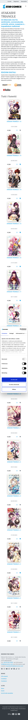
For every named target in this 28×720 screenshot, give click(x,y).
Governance (22, 708)
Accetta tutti (14, 379)
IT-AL (9, 708)
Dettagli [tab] (11, 333)
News (2, 688)
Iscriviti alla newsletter (7, 693)
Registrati (16, 1)
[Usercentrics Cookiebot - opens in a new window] (20, 329)
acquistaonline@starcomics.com (14, 666)
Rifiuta (14, 389)
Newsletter (24, 1)
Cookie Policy (14, 710)
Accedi (9, 1)
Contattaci (4, 678)
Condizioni (4, 681)
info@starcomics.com (7, 664)
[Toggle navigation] (26, 6)
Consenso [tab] (4, 333)
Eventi (2, 691)
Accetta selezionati (14, 384)
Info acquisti (4, 676)
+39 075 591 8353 (8, 662)
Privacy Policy (14, 708)
